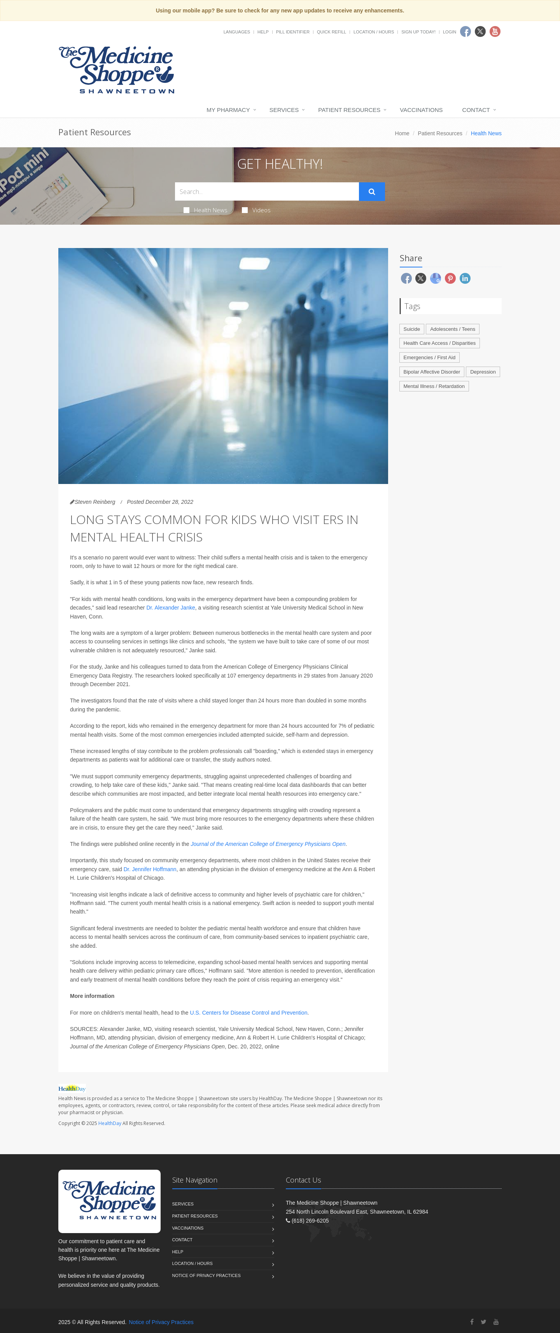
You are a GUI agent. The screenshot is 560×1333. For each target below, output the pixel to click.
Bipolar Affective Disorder (432, 372)
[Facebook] (472, 1322)
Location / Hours (374, 32)
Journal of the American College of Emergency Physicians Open (268, 844)
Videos (256, 210)
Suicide (412, 329)
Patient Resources (349, 110)
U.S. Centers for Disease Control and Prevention (249, 1013)
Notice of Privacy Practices (206, 1275)
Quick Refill (331, 32)
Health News (206, 210)
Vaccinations (421, 110)
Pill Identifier (293, 32)
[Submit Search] (372, 191)
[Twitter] (483, 1322)
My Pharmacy (228, 110)
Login (449, 32)
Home (402, 133)
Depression (483, 372)
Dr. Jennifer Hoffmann (150, 869)
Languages (237, 32)
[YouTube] (496, 1322)
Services (284, 110)
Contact (476, 110)
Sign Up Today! (418, 32)
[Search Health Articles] (267, 191)
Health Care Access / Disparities (440, 343)
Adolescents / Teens (452, 329)
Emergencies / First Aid (430, 357)
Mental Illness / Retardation (434, 386)
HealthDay (109, 1123)
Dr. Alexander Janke (170, 607)
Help (263, 32)
